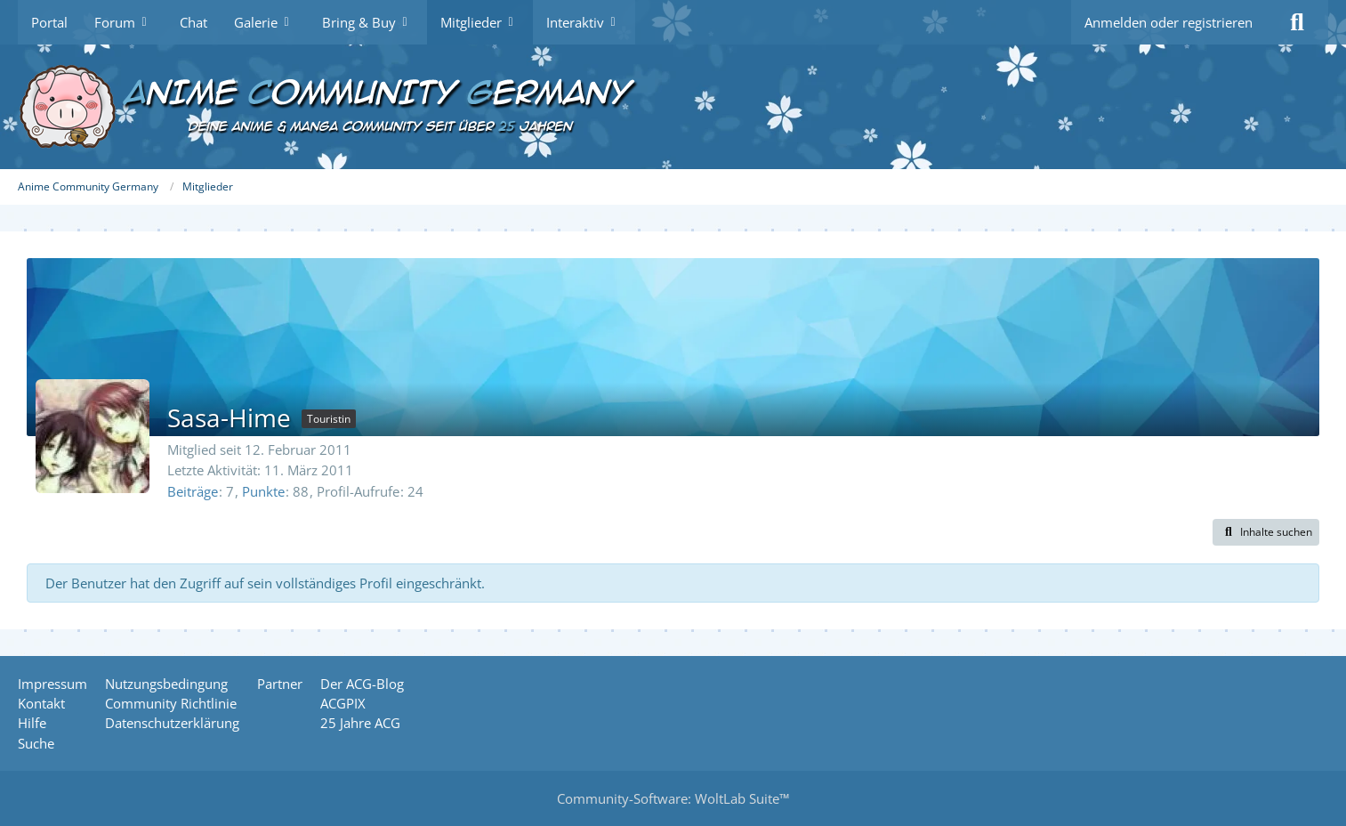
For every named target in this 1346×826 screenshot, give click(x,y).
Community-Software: (673, 798)
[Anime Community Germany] (673, 106)
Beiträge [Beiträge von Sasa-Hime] (192, 491)
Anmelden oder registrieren (1168, 22)
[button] (1266, 532)
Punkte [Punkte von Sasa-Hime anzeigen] (263, 491)
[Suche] (1297, 22)
